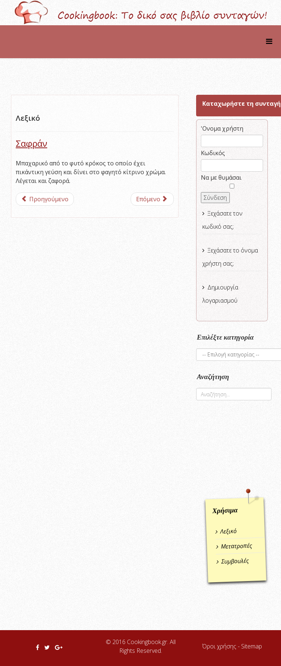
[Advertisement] (238, 449)
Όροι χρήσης (219, 646)
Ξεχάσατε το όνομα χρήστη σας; (230, 256)
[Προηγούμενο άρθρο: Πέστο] (45, 199)
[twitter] (47, 647)
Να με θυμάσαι (221, 177)
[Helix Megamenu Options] (269, 41)
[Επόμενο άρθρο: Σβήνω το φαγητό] (152, 199)
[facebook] (37, 647)
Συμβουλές (235, 561)
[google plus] (59, 647)
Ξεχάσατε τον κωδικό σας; (222, 220)
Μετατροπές (236, 546)
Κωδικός (213, 153)
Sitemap (251, 646)
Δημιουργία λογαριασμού (220, 293)
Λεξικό (228, 531)
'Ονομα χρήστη (222, 128)
